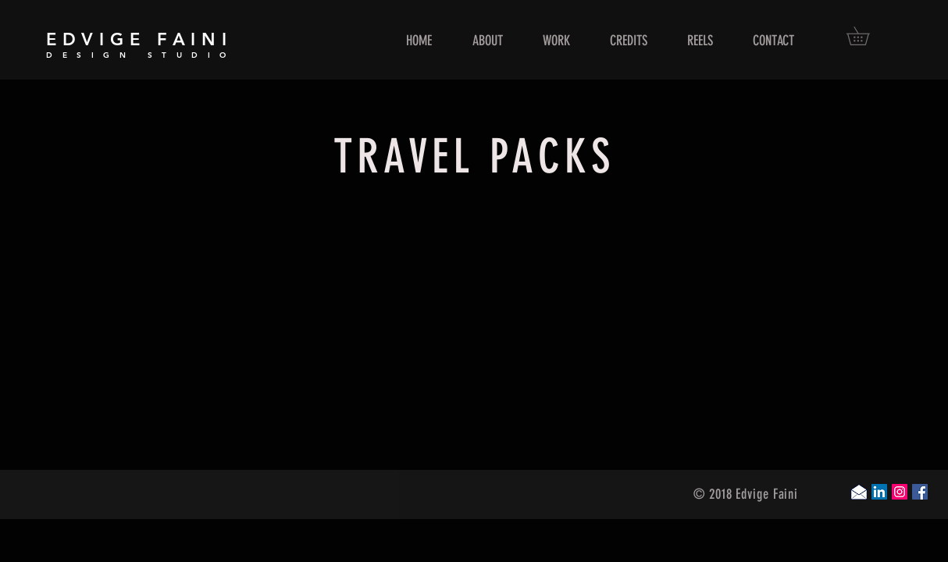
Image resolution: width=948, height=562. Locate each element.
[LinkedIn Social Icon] (879, 492)
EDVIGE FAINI (139, 39)
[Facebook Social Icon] (920, 492)
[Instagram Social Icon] (899, 492)
